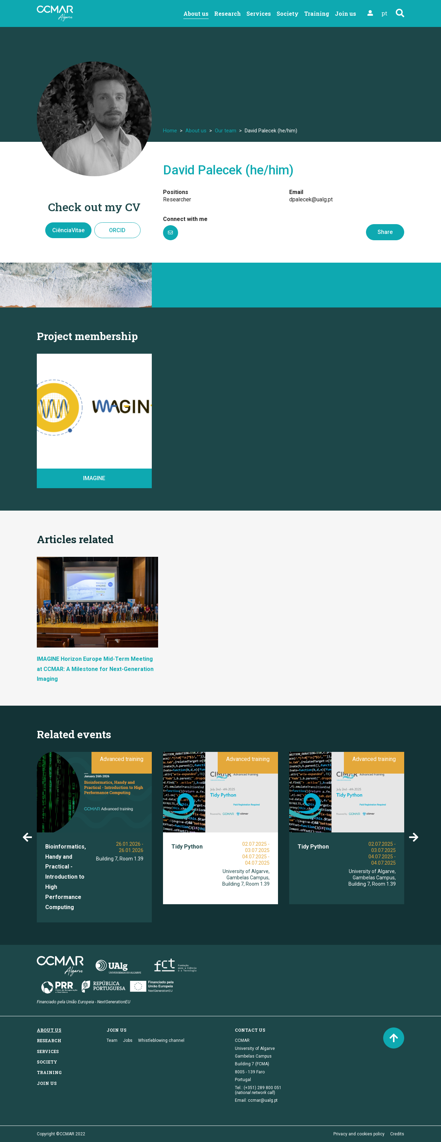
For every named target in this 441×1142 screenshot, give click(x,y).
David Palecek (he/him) (228, 170)
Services (258, 13)
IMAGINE (94, 478)
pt (384, 13)
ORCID (117, 230)
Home (170, 130)
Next (413, 837)
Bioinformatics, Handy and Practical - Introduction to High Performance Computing (65, 877)
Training (316, 13)
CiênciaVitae (68, 230)
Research (227, 13)
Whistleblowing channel (161, 1040)
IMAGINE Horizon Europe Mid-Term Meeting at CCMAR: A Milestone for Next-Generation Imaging (95, 669)
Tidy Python (187, 846)
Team (112, 1040)
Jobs (128, 1040)
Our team (225, 130)
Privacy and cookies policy (359, 1133)
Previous (27, 837)
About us (196, 13)
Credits (397, 1133)
